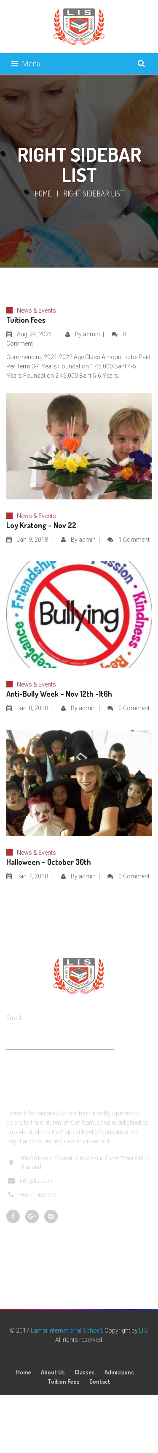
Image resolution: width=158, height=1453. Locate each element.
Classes (85, 1372)
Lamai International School (66, 1330)
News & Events (36, 310)
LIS (143, 1330)
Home (43, 193)
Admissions (119, 1372)
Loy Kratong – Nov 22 (41, 525)
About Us (53, 1372)
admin (91, 334)
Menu (25, 63)
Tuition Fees (26, 319)
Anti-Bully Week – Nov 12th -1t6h (59, 693)
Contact (99, 1381)
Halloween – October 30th (48, 862)
